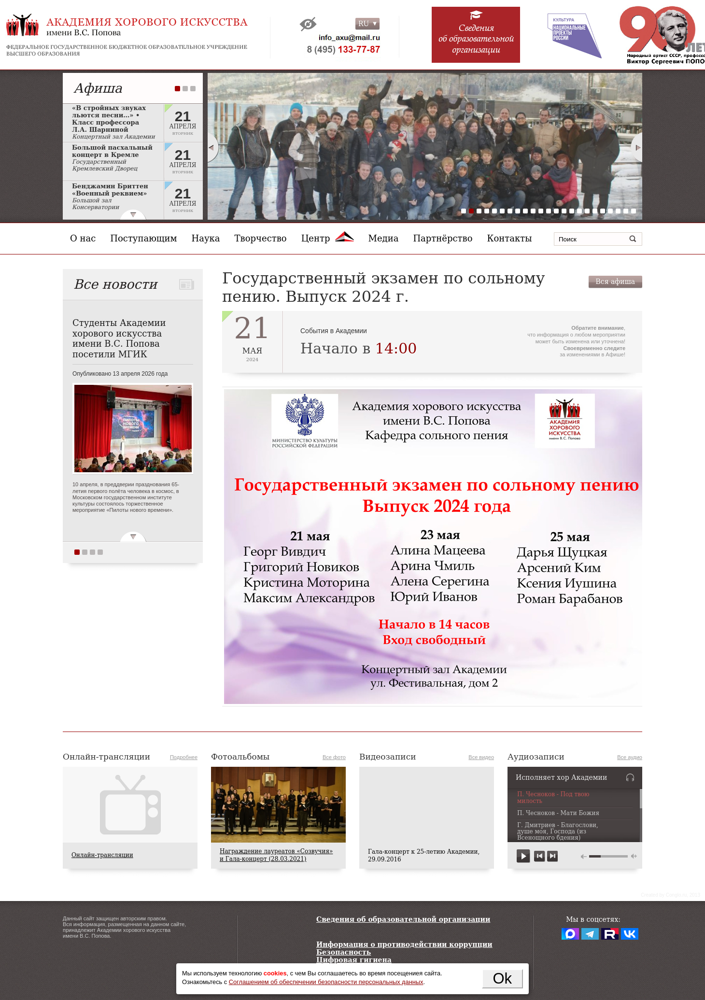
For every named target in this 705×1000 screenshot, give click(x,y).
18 (594, 211)
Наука (206, 238)
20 (610, 211)
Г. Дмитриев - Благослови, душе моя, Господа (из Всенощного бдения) (557, 831)
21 (618, 211)
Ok (502, 978)
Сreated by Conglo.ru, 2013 (670, 895)
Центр (327, 238)
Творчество (261, 238)
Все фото (334, 757)
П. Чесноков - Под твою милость (553, 797)
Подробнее (183, 757)
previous (539, 856)
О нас (83, 238)
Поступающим (143, 238)
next (552, 856)
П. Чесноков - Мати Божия (558, 813)
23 (633, 211)
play (524, 856)
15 (571, 211)
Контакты (509, 238)
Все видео (481, 757)
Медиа (383, 238)
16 (579, 211)
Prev (213, 147)
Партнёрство (442, 238)
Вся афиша (615, 281)
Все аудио (629, 757)
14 (564, 211)
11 (540, 211)
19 (602, 211)
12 (548, 211)
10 (533, 211)
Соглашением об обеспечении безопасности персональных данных (326, 982)
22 (625, 211)
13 (556, 211)
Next (637, 147)
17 (587, 211)
